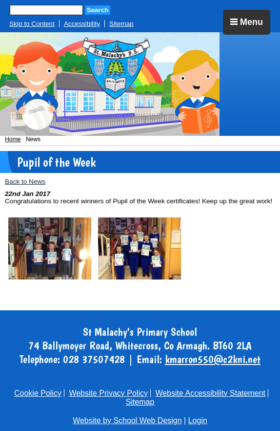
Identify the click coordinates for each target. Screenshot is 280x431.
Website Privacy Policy (108, 393)
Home (13, 139)
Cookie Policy (37, 393)
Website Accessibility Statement (210, 393)
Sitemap (121, 23)
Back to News (25, 181)
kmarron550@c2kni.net (212, 359)
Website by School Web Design (127, 420)
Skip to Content (32, 23)
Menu (246, 22)
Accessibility (82, 23)
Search (97, 10)
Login (197, 420)
